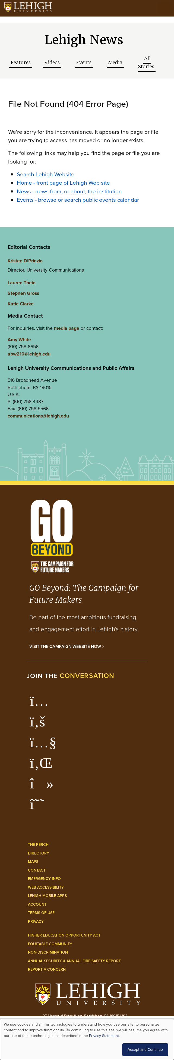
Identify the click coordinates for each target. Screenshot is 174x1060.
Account (37, 904)
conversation (87, 676)
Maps (33, 862)
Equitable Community (50, 944)
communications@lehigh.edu (38, 415)
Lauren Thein (22, 282)
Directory (38, 853)
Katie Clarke (21, 303)
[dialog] (87, 1039)
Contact (37, 870)
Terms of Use (41, 913)
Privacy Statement (104, 1036)
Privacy (36, 921)
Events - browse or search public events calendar (78, 199)
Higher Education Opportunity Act (64, 935)
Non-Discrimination (48, 952)
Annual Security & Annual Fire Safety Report (74, 961)
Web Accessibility (46, 887)
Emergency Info (44, 879)
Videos (52, 63)
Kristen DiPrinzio (25, 260)
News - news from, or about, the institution (69, 191)
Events (83, 63)
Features (21, 63)
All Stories (146, 62)
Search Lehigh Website (45, 174)
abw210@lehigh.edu (29, 353)
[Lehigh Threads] (40, 806)
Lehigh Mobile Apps (47, 896)
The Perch (38, 844)
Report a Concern (47, 969)
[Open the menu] (164, 8)
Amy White (19, 339)
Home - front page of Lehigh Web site (63, 182)
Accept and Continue (145, 1049)
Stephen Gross (23, 293)
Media (115, 63)
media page (66, 328)
